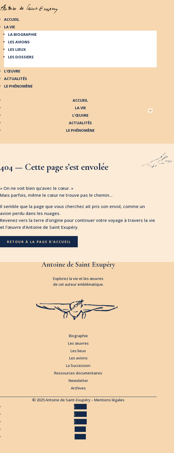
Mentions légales (109, 399)
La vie (9, 26)
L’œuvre (12, 71)
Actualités (15, 78)
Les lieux (17, 49)
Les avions (19, 41)
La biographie (22, 34)
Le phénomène (18, 86)
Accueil (11, 19)
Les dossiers (21, 57)
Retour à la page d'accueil (39, 242)
